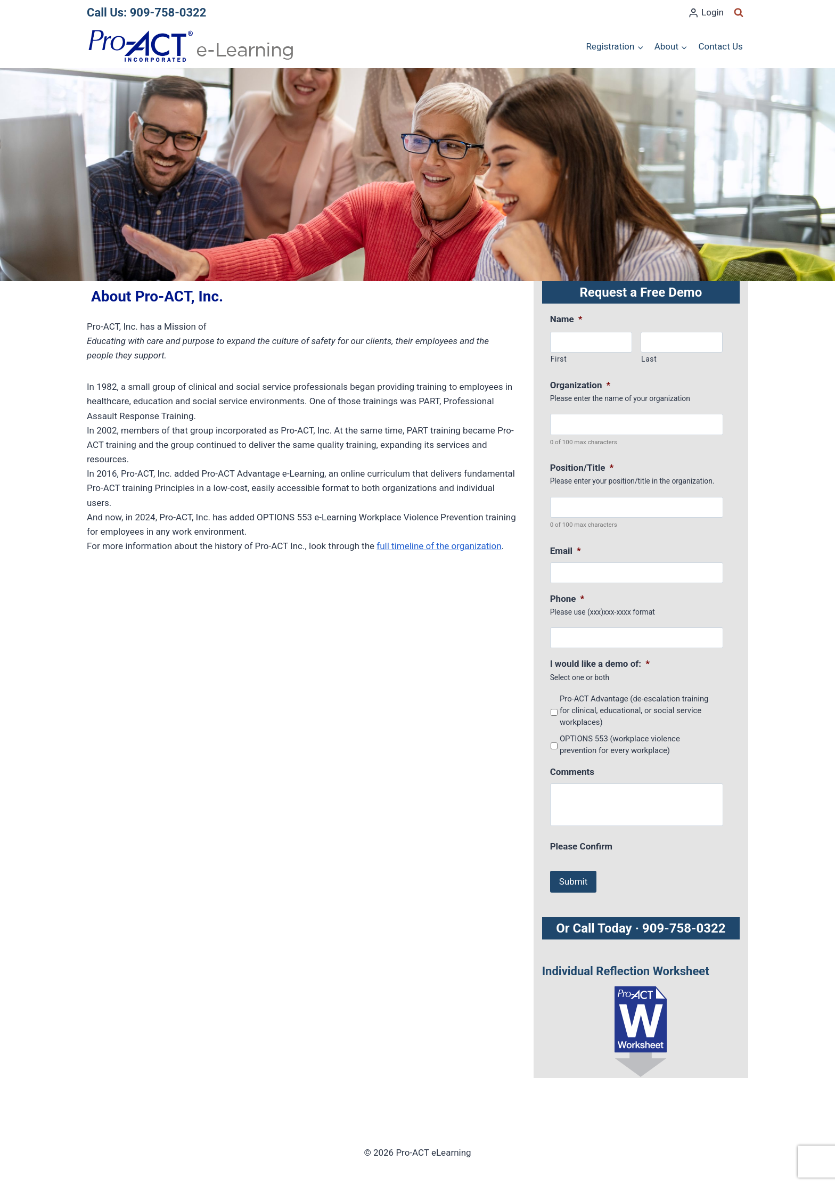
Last (649, 359)
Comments (572, 771)
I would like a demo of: (600, 663)
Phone (567, 598)
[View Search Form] (738, 12)
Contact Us (720, 46)
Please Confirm (581, 846)
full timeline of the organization (438, 546)
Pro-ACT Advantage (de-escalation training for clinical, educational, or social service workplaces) (634, 711)
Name (566, 319)
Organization (580, 385)
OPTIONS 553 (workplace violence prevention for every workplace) (620, 744)
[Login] (706, 13)
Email (565, 550)
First (559, 359)
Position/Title (582, 467)
